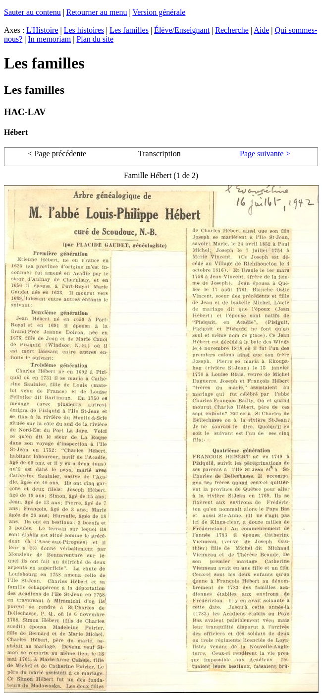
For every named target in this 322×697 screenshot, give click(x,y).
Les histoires (84, 30)
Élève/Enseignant (182, 30)
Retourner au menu (96, 12)
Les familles (129, 30)
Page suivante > (265, 153)
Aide (261, 30)
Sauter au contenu (32, 12)
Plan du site (94, 39)
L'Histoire (42, 30)
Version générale (158, 12)
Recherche (232, 30)
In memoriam (49, 39)
